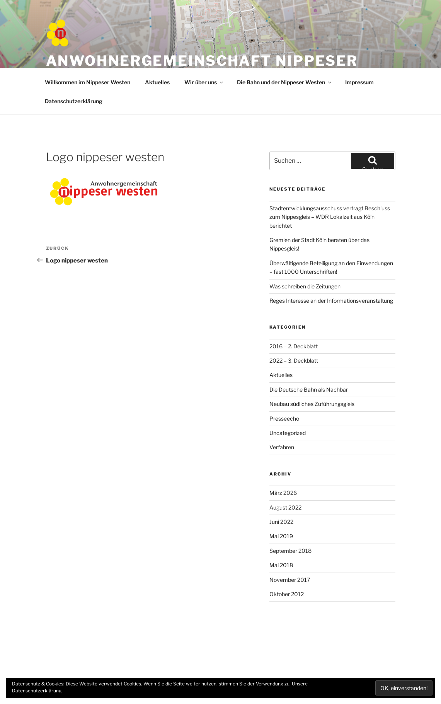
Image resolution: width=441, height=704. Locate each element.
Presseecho (284, 418)
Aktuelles (157, 82)
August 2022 (285, 507)
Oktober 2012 (286, 594)
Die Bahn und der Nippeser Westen (284, 82)
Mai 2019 (281, 536)
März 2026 (283, 492)
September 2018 (290, 550)
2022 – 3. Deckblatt (293, 360)
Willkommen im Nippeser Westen (87, 82)
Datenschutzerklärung (73, 101)
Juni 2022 (281, 521)
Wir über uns (204, 82)
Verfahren (281, 447)
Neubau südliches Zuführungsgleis (311, 404)
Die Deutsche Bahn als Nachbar (308, 389)
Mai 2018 (281, 565)
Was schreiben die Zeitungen (305, 286)
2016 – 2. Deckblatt (293, 346)
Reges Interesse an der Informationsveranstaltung (331, 300)
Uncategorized (287, 433)
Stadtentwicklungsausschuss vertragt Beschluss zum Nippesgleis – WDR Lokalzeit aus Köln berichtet (329, 217)
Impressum (359, 82)
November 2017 (289, 579)
